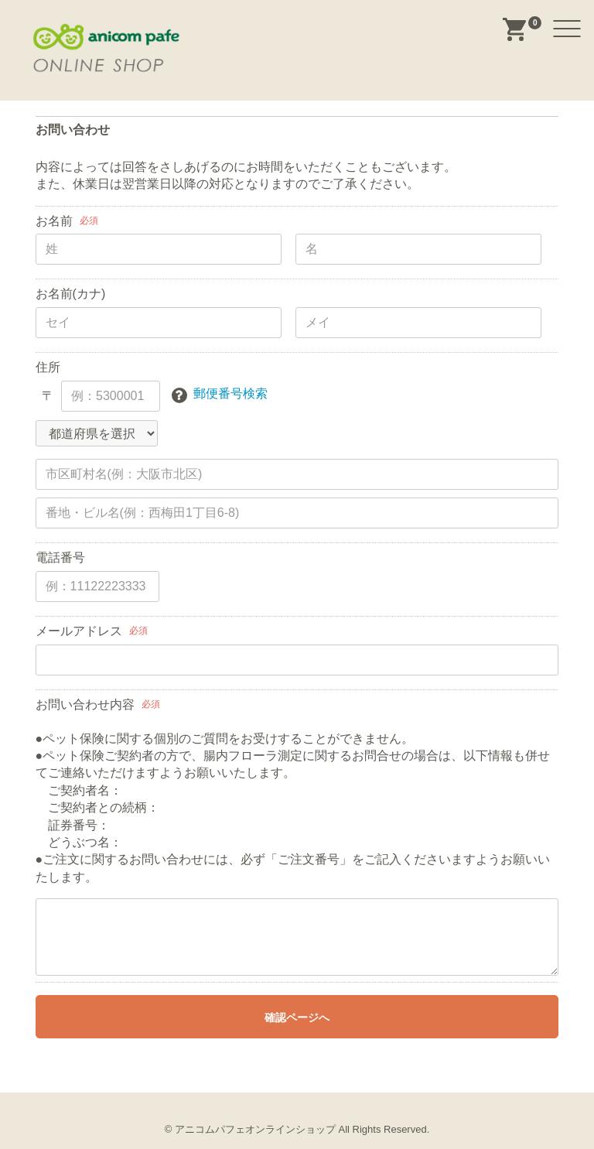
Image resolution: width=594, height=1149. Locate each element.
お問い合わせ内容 (85, 704)
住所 (48, 367)
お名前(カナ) (71, 293)
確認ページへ (297, 1017)
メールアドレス (79, 631)
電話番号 (60, 557)
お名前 (54, 220)
